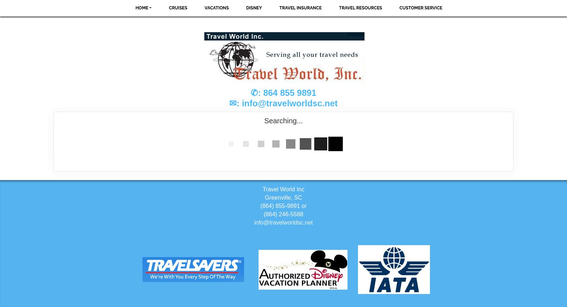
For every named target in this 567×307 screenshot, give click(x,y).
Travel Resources (360, 7)
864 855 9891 (289, 93)
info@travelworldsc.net (290, 103)
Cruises (178, 7)
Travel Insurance (301, 7)
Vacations (217, 7)
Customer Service (421, 7)
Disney (254, 7)
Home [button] (142, 7)
